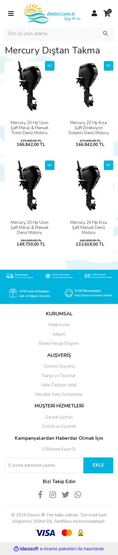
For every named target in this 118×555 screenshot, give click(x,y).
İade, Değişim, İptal (59, 385)
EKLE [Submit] (98, 465)
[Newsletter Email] (44, 465)
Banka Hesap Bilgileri (59, 343)
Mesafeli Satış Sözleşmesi (59, 394)
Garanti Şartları (59, 417)
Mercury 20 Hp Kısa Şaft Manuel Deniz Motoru (88, 228)
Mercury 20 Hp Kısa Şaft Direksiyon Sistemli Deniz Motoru (88, 128)
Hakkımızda (59, 325)
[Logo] (53, 13)
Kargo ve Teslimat (59, 376)
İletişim (59, 334)
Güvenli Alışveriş (59, 366)
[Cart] (107, 13)
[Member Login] (94, 13)
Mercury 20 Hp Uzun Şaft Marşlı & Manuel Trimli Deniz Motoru (29, 128)
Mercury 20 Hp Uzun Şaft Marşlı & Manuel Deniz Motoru (29, 228)
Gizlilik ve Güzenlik (59, 426)
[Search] (59, 33)
